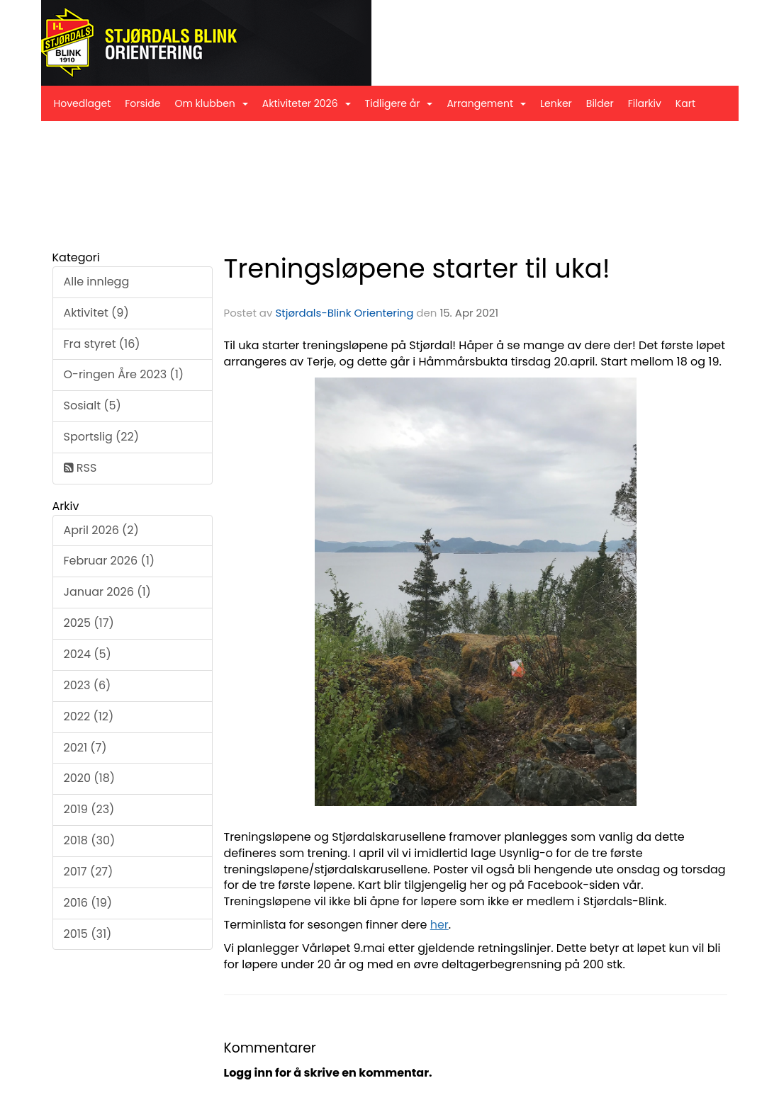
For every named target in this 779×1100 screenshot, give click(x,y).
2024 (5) (87, 654)
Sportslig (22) (101, 437)
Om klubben (210, 103)
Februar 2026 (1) (109, 560)
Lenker (556, 103)
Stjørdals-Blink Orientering (344, 312)
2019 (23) (89, 809)
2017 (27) (88, 871)
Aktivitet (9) (96, 313)
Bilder (600, 103)
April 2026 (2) (101, 530)
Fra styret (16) (102, 344)
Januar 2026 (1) (107, 592)
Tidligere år (399, 103)
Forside (142, 103)
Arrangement (486, 103)
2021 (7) (85, 747)
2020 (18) (90, 778)
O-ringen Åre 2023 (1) (124, 374)
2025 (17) (89, 623)
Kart (685, 103)
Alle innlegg (97, 281)
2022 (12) (89, 716)
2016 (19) (88, 903)
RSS (80, 468)
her (439, 925)
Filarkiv (644, 103)
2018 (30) (90, 840)
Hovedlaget (82, 103)
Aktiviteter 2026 (306, 103)
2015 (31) (88, 934)
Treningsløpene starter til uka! (417, 268)
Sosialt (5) (92, 405)
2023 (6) (87, 685)
